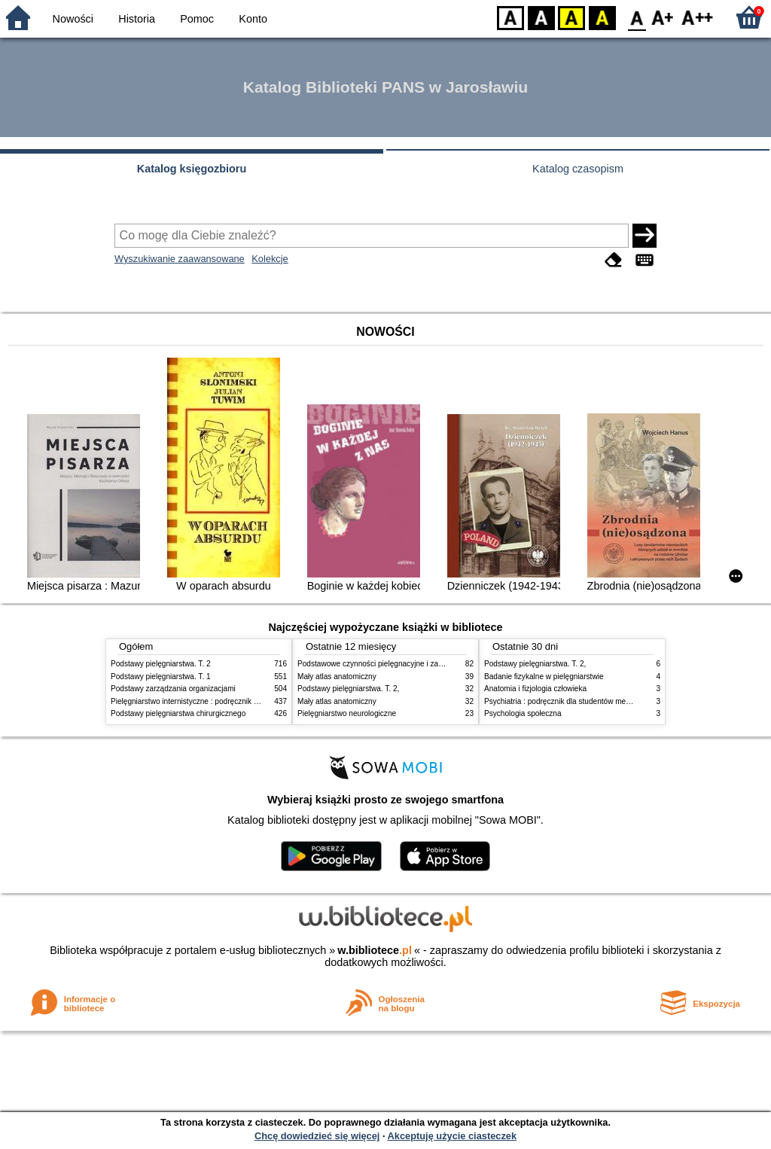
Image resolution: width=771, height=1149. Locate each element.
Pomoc (197, 19)
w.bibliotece (374, 950)
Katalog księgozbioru (192, 169)
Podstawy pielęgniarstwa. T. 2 (161, 664)
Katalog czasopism (577, 169)
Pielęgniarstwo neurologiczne (346, 713)
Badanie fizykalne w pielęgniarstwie (544, 676)
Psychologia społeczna (523, 713)
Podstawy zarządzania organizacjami (173, 688)
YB (571, 17)
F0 (636, 17)
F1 (663, 17)
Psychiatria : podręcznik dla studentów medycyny (567, 701)
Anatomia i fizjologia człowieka (535, 688)
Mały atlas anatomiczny (336, 676)
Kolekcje (269, 258)
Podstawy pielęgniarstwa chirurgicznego (178, 713)
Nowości (73, 19)
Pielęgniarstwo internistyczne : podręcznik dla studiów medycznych (223, 701)
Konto (253, 19)
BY (602, 17)
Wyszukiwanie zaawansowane (179, 258)
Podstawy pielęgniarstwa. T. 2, (348, 688)
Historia (136, 19)
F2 (697, 17)
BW (541, 17)
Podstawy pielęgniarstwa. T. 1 (161, 676)
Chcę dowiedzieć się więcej (316, 1135)
